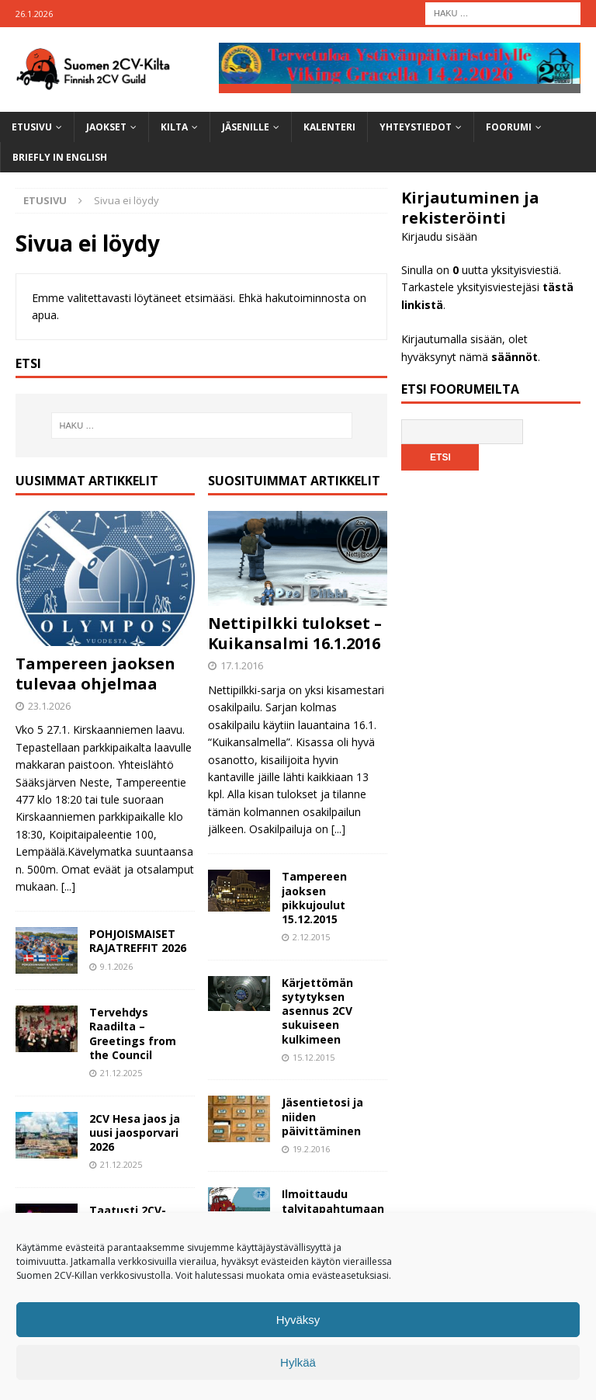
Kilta (174, 127)
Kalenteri (329, 127)
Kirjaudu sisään (439, 237)
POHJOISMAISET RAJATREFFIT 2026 (137, 941)
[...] (68, 886)
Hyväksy (298, 1319)
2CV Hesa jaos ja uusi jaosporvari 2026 (134, 1132)
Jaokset (106, 127)
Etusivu (32, 127)
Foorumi (509, 127)
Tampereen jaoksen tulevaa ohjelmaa (95, 673)
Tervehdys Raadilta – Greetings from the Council (132, 1034)
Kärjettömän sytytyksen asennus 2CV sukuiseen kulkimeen (317, 1011)
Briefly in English (59, 158)
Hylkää (298, 1362)
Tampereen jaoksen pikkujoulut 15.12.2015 (314, 898)
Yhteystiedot (415, 127)
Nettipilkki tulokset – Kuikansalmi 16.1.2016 (295, 634)
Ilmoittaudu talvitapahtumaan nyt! (333, 1208)
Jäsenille (245, 127)
